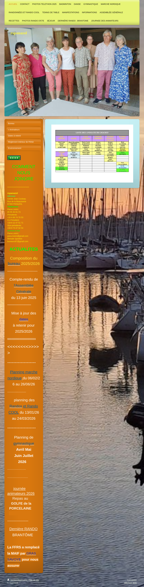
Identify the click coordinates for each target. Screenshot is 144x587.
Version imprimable (17, 580)
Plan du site (34, 580)
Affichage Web (130, 583)
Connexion (132, 580)
